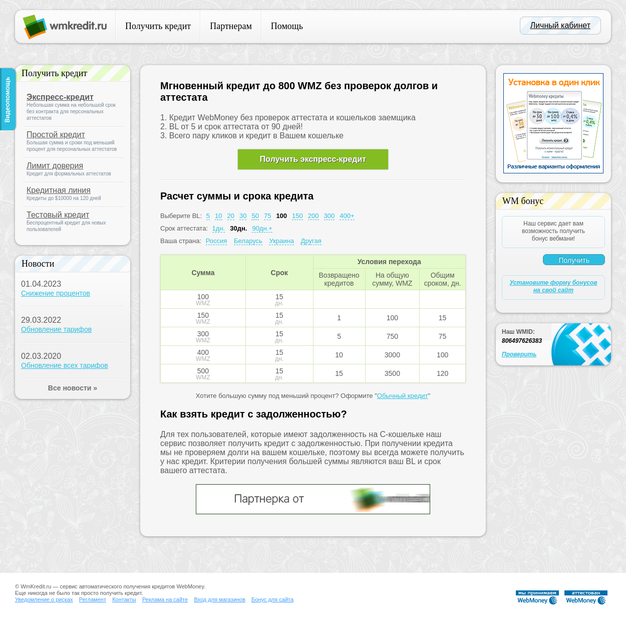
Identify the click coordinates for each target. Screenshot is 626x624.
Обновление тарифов (56, 329)
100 (281, 216)
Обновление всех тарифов (64, 365)
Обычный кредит (402, 395)
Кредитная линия (59, 190)
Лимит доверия (55, 165)
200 (313, 216)
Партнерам (231, 26)
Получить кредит (158, 26)
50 (254, 216)
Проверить (519, 354)
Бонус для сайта (272, 599)
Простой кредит (56, 134)
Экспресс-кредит (60, 97)
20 (230, 216)
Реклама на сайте (165, 599)
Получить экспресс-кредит (313, 159)
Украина (281, 241)
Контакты (124, 599)
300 (329, 216)
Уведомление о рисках (44, 599)
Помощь (287, 26)
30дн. (238, 228)
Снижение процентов (55, 293)
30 (242, 216)
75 (267, 216)
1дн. (218, 228)
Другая (311, 241)
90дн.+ (262, 228)
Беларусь (248, 241)
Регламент (92, 599)
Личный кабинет (560, 25)
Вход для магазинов (219, 599)
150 (297, 216)
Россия (216, 241)
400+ (347, 216)
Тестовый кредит (58, 215)
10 (218, 216)
